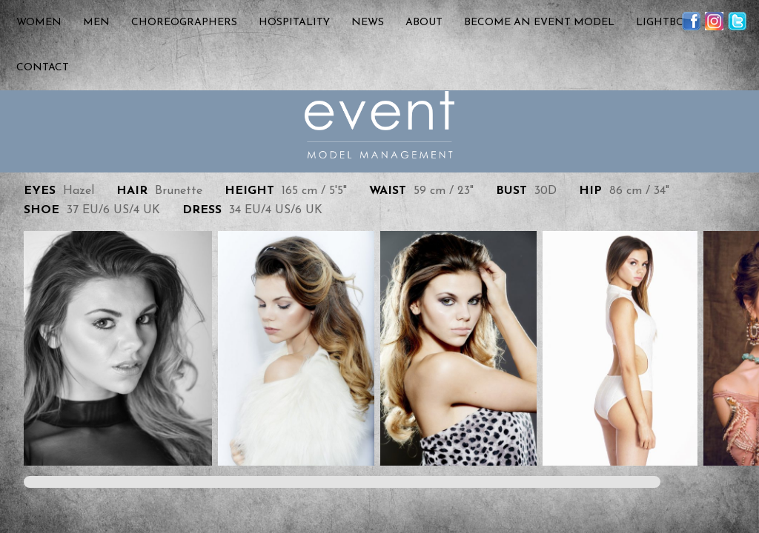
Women (39, 22)
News (367, 22)
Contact (42, 67)
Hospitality (294, 22)
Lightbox (664, 22)
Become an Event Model (539, 22)
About (424, 22)
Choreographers (184, 22)
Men (96, 22)
